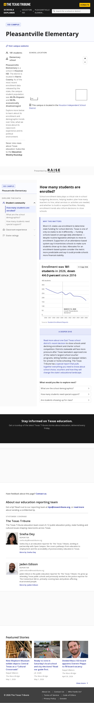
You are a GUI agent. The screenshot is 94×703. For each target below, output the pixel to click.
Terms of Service (51, 695)
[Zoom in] (85, 58)
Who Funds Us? (75, 692)
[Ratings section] (19, 235)
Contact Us (59, 692)
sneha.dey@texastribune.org (31, 540)
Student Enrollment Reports (58, 322)
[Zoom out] (85, 62)
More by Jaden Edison (29, 585)
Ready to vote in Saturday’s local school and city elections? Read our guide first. (46, 665)
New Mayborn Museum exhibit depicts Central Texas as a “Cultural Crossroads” (17, 665)
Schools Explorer (9, 11)
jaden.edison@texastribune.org (32, 571)
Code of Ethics (69, 695)
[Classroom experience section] (19, 229)
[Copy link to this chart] (83, 267)
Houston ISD (27, 11)
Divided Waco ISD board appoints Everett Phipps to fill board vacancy (74, 663)
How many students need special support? (17, 223)
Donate (63, 698)
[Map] (58, 78)
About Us (46, 692)
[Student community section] (19, 203)
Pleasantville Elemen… (42, 11)
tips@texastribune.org (59, 507)
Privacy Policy (50, 698)
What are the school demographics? (15, 216)
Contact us (41, 493)
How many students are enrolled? (17, 209)
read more (79, 507)
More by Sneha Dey (28, 552)
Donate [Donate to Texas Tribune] (84, 5)
